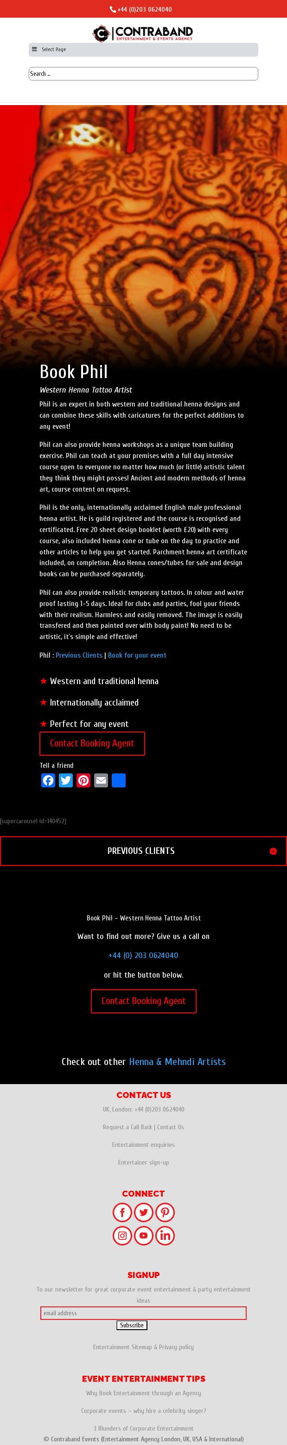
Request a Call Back (127, 1127)
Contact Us (170, 1127)
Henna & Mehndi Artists (177, 1062)
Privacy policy (176, 1347)
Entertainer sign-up (143, 1162)
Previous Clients (79, 655)
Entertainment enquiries (143, 1145)
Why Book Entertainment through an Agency (143, 1393)
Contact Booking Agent (92, 743)
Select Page (48, 49)
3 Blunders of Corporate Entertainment (144, 1428)
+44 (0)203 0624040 (144, 9)
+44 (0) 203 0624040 (143, 955)
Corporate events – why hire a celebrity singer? (143, 1411)
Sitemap (142, 1347)
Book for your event (137, 655)
